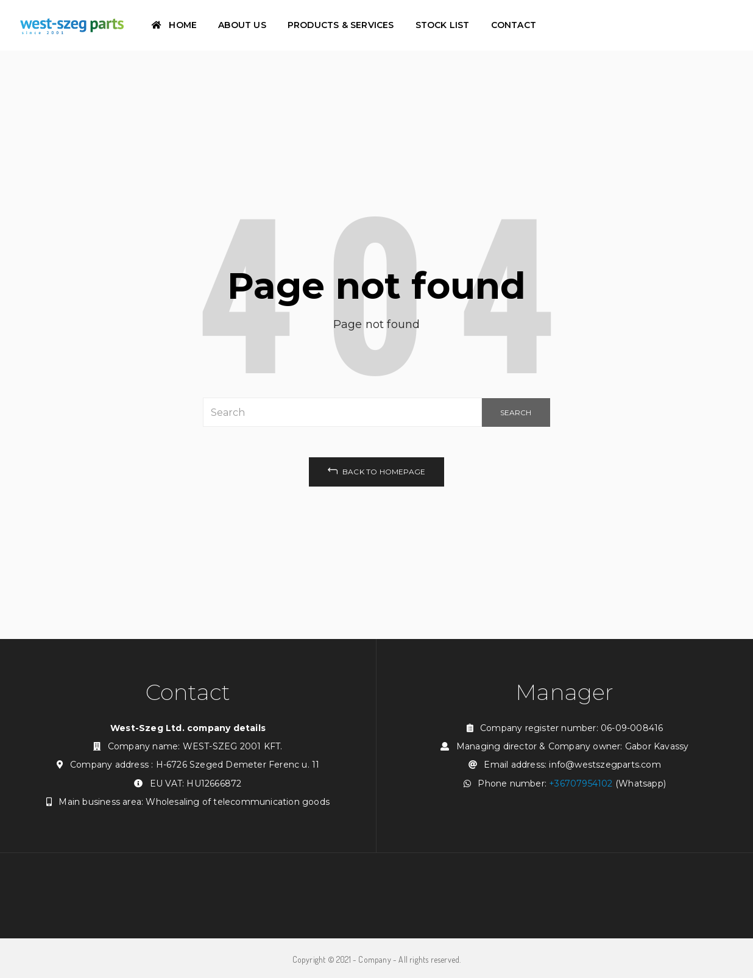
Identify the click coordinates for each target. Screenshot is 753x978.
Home (174, 25)
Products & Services (341, 25)
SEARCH (515, 412)
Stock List (442, 25)
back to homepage (377, 470)
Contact (513, 25)
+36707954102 (580, 783)
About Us (242, 25)
